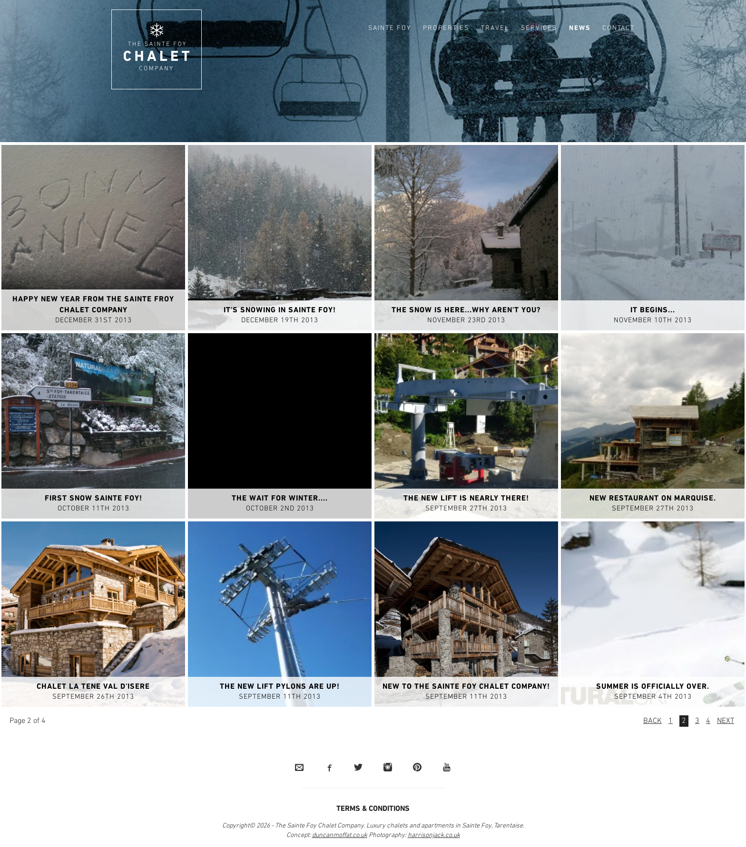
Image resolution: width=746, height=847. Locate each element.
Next (725, 721)
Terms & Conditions (373, 809)
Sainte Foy (389, 28)
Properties (446, 28)
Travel (495, 28)
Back (652, 721)
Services (539, 28)
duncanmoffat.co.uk (339, 836)
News (579, 28)
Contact (618, 28)
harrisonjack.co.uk (434, 836)
